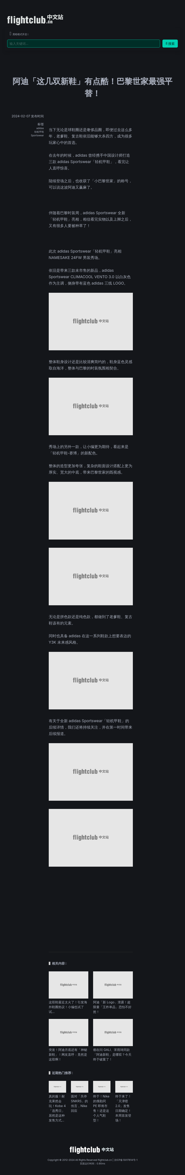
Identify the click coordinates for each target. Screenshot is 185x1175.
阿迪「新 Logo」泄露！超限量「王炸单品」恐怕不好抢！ (112, 1007)
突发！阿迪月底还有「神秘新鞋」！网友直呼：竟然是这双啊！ (68, 1054)
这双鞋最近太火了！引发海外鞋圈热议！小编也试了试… (68, 1007)
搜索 (170, 44)
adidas (40, 128)
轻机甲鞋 (39, 131)
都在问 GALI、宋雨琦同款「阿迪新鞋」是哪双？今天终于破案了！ (112, 1054)
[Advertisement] (91, 907)
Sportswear (37, 135)
